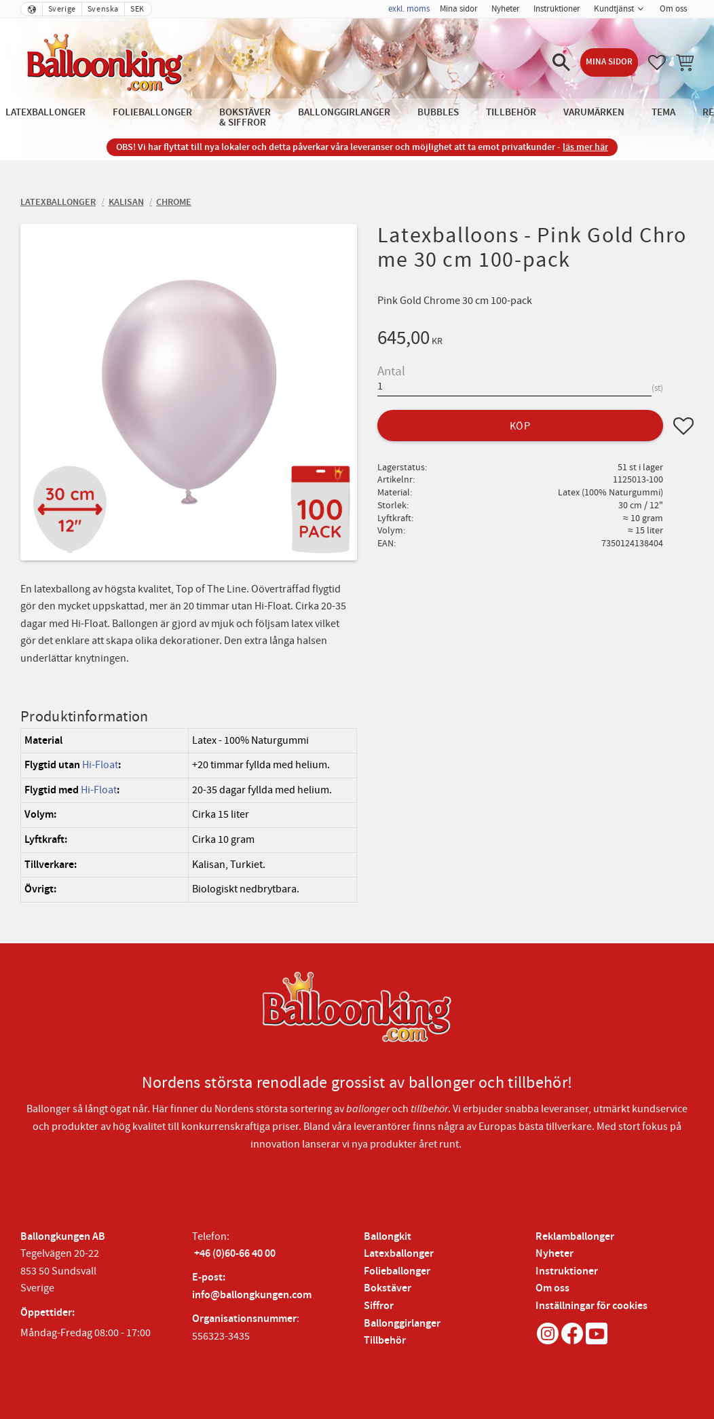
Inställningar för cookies (591, 1306)
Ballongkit (387, 1237)
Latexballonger (399, 1254)
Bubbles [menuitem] (438, 112)
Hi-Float (100, 765)
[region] (188, 815)
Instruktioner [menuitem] (556, 8)
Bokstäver (387, 1288)
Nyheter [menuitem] (505, 8)
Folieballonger (397, 1271)
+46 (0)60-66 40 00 (235, 1254)
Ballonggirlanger (402, 1324)
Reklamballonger (575, 1237)
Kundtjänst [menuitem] (614, 8)
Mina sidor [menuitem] (459, 8)
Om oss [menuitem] (673, 8)
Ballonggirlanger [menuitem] (344, 112)
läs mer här (585, 146)
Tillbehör (385, 1340)
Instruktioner (567, 1271)
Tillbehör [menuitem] (511, 112)
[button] (561, 62)
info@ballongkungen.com (252, 1295)
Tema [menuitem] (663, 112)
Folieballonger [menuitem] (152, 112)
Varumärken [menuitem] (593, 112)
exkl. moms (409, 8)
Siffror (379, 1306)
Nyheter (555, 1254)
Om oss (552, 1288)
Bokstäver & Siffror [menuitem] (245, 117)
